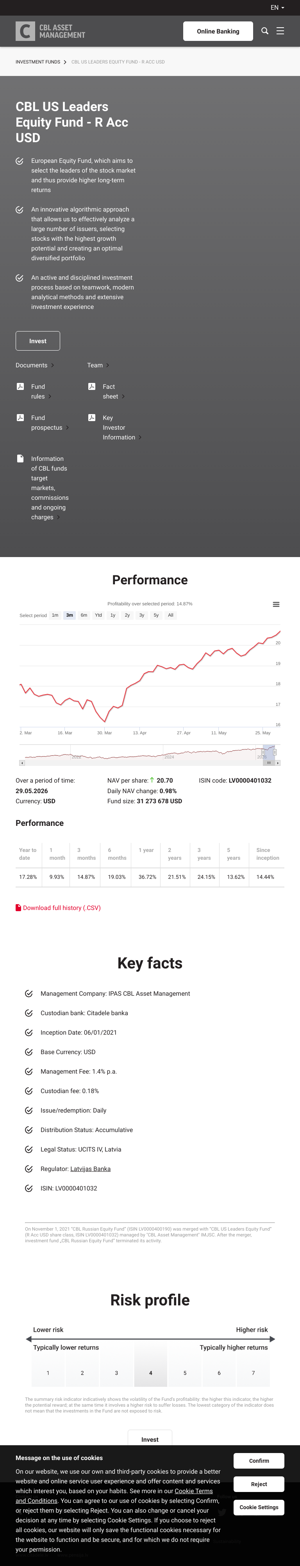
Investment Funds (38, 62)
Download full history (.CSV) (62, 908)
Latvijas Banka (90, 1169)
